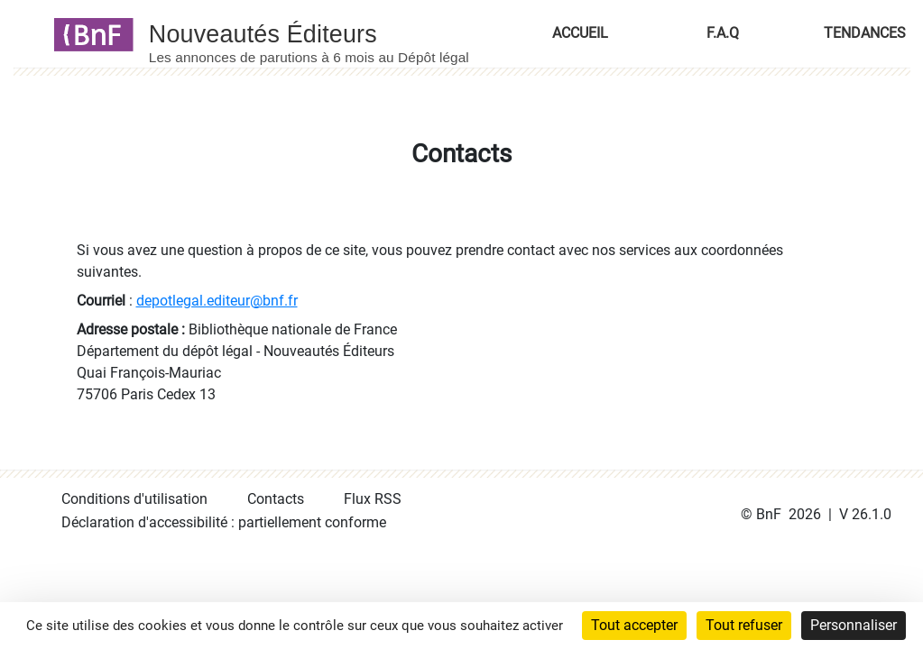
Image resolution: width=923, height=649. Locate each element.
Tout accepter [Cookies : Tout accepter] (634, 625)
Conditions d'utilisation (134, 498)
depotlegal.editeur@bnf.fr (217, 300)
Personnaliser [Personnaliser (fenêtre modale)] (853, 625)
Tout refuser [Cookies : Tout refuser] (744, 625)
